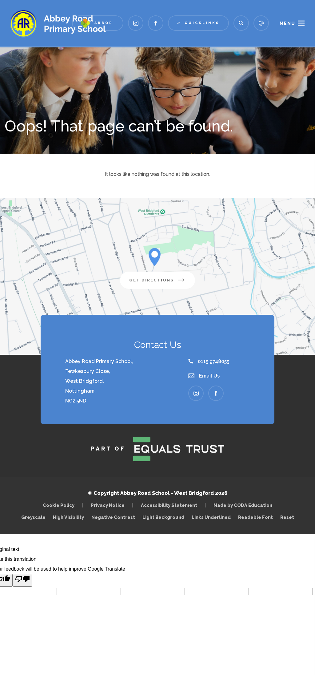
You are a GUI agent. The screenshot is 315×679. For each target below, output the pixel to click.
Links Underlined (211, 517)
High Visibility (68, 517)
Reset (287, 517)
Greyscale (33, 517)
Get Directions (162, 282)
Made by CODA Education (244, 505)
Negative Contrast (113, 517)
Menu (287, 23)
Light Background (163, 517)
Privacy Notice (108, 505)
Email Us (204, 376)
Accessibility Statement (169, 505)
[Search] (241, 23)
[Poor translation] (22, 580)
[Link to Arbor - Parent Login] (97, 23)
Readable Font (255, 517)
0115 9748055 (208, 361)
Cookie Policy (58, 505)
